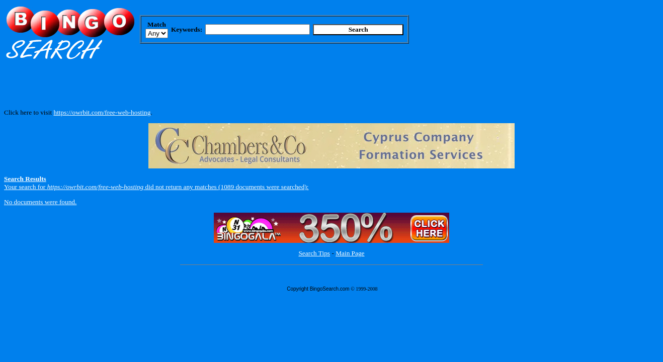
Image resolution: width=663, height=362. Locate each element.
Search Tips (314, 253)
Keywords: (186, 29)
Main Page (350, 253)
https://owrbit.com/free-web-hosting (101, 112)
